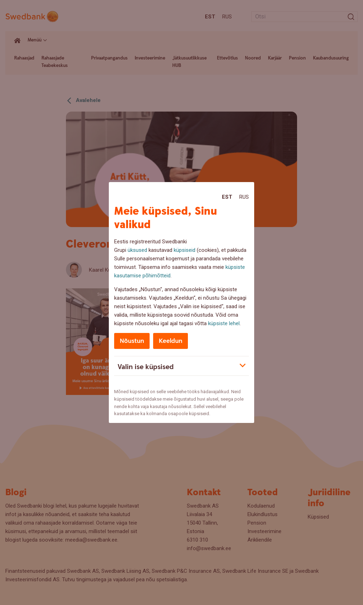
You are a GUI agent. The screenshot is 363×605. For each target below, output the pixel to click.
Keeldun (170, 341)
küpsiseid (184, 250)
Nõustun (132, 341)
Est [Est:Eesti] (227, 197)
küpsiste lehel (224, 323)
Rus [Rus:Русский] (244, 197)
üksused (137, 250)
